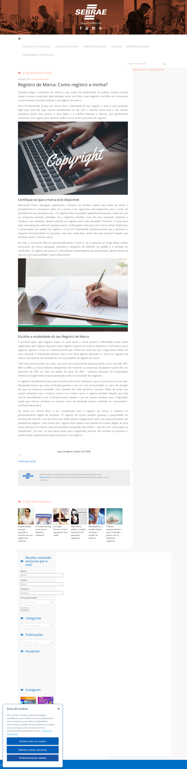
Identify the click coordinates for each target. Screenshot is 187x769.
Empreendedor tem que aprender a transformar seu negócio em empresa (25, 533)
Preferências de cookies (32, 757)
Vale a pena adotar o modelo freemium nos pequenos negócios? (78, 532)
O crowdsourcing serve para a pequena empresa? (43, 530)
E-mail (24, 580)
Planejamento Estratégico (38, 54)
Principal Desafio (29, 597)
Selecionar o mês (30, 642)
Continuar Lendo (27, 461)
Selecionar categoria (31, 625)
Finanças (116, 46)
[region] (33, 735)
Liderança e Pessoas (67, 46)
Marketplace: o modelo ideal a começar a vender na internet (95, 532)
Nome (23, 571)
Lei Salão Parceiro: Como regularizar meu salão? (60, 530)
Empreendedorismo (137, 46)
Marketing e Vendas (94, 46)
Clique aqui (45, 477)
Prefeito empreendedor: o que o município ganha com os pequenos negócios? (114, 533)
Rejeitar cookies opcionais (32, 749)
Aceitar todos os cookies (32, 741)
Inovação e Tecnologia (36, 46)
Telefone (25, 589)
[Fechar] (58, 708)
